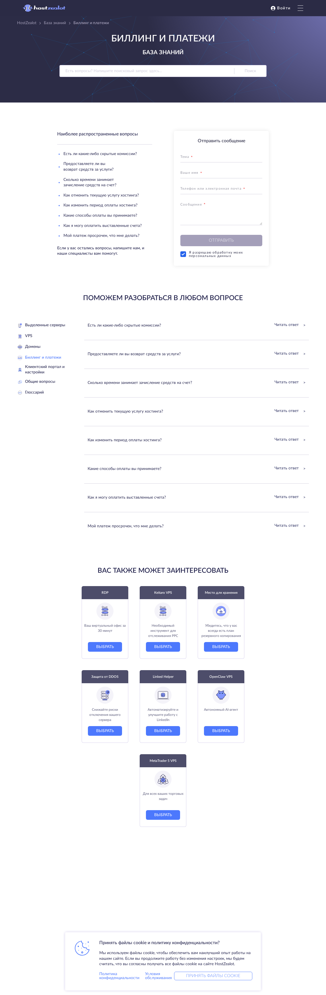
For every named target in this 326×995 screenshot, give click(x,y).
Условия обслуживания (158, 976)
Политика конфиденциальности (119, 976)
